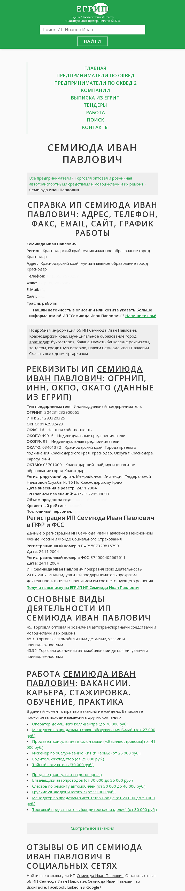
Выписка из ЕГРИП (95, 98)
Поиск (95, 120)
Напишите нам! (140, 315)
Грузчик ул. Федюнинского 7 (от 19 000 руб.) (73, 791)
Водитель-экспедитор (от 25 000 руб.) (68, 758)
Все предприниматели (50, 178)
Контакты (95, 127)
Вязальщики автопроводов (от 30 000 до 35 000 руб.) (82, 780)
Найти (92, 41)
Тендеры (95, 105)
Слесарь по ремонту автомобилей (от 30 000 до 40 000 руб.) (88, 786)
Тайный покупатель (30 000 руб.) (63, 764)
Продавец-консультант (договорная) (67, 774)
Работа (95, 112)
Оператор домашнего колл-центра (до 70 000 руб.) (80, 723)
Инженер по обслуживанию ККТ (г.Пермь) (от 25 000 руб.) (86, 752)
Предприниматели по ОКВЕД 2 (95, 83)
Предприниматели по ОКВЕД (95, 75)
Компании (95, 90)
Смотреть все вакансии (92, 828)
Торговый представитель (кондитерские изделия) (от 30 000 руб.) (94, 809)
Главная (95, 68)
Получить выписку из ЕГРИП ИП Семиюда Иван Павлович (83, 587)
